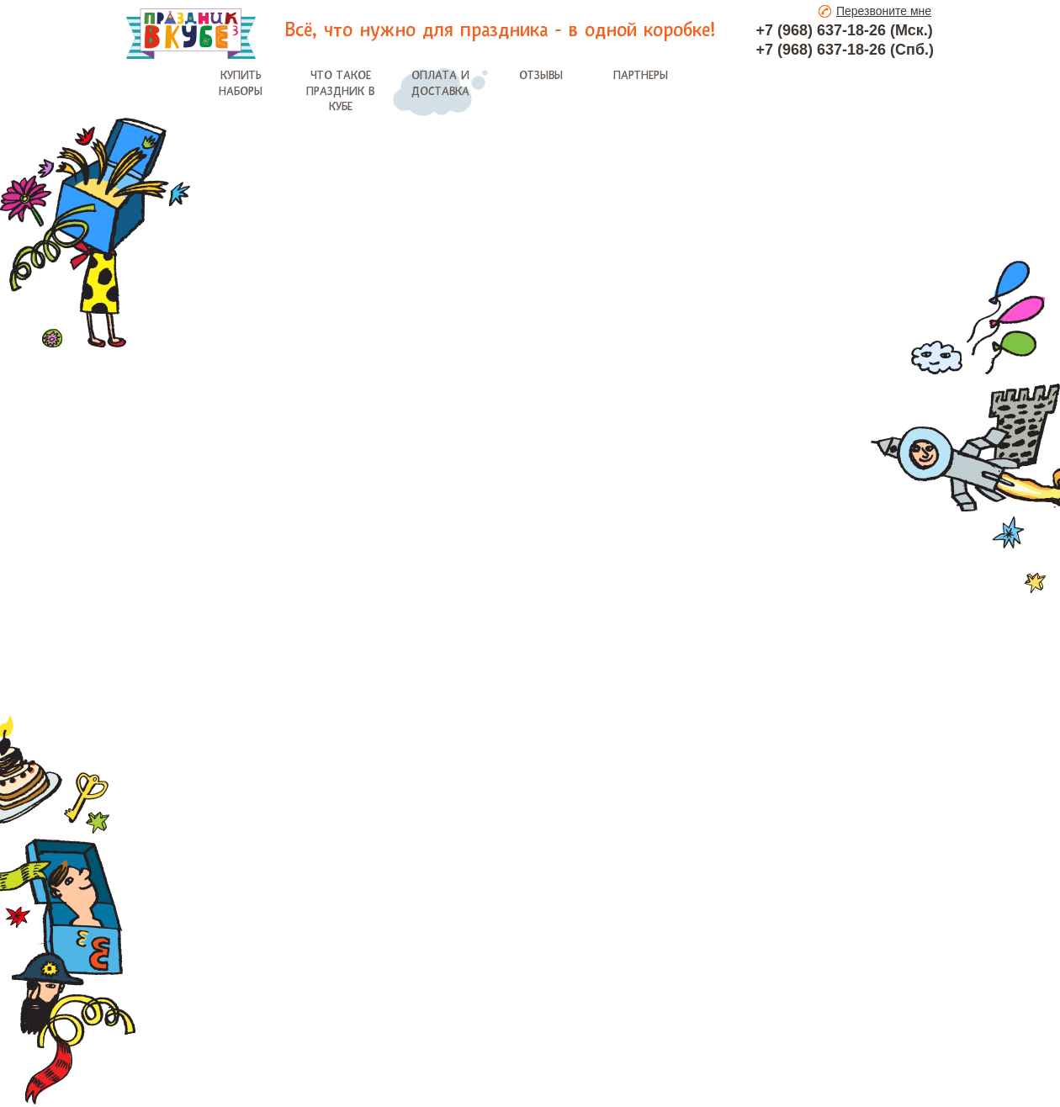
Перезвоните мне (883, 11)
